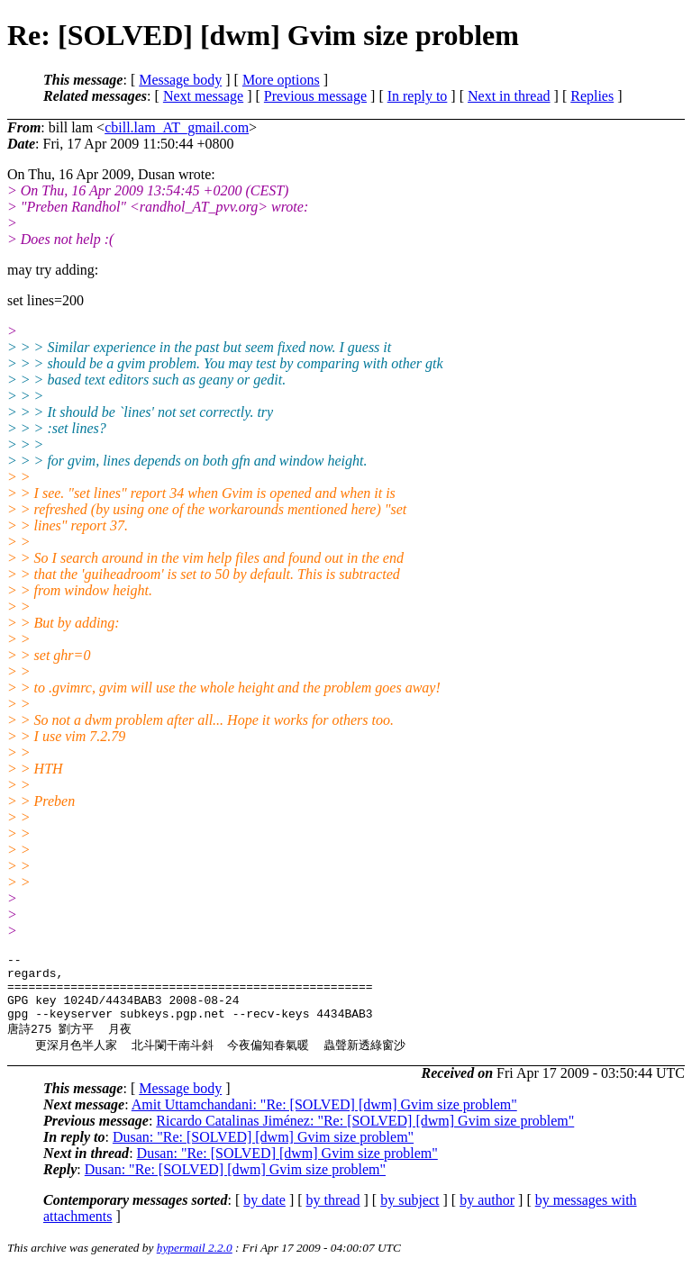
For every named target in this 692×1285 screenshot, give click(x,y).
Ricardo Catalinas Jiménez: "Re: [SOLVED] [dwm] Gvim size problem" (365, 1136)
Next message (203, 96)
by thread (333, 1215)
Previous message (315, 96)
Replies (592, 96)
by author (487, 1215)
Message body (180, 79)
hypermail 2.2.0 (194, 1263)
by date (264, 1215)
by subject (409, 1215)
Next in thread (509, 96)
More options (281, 79)
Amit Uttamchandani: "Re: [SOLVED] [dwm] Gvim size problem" (324, 1119)
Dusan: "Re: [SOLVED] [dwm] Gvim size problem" (263, 1152)
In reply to (417, 96)
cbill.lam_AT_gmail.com (177, 127)
